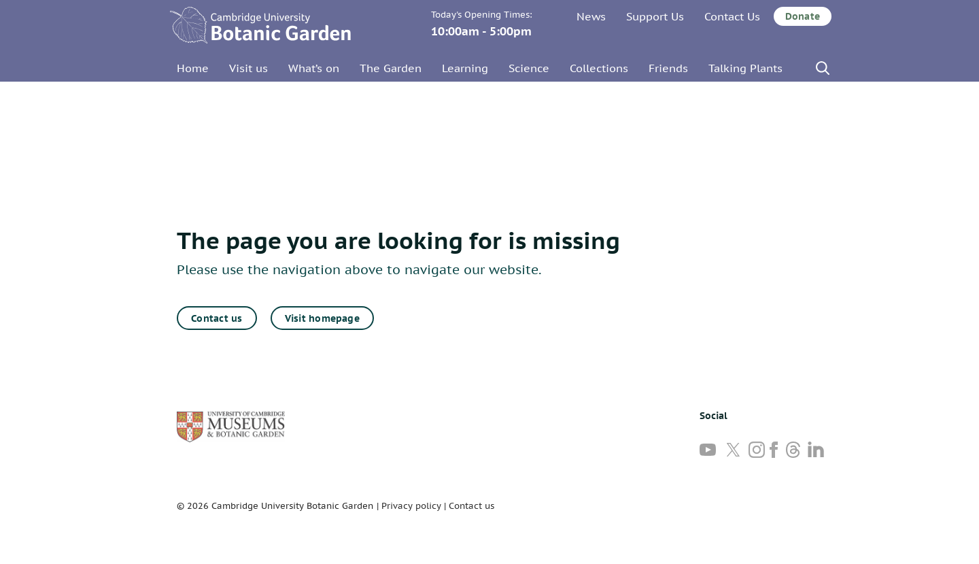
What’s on (313, 68)
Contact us (216, 318)
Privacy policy (411, 506)
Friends (668, 68)
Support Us (655, 16)
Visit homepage (322, 318)
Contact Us (732, 16)
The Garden (391, 68)
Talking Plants (745, 68)
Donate (802, 16)
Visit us (248, 68)
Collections (599, 68)
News (591, 16)
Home (193, 68)
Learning (465, 68)
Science (529, 68)
